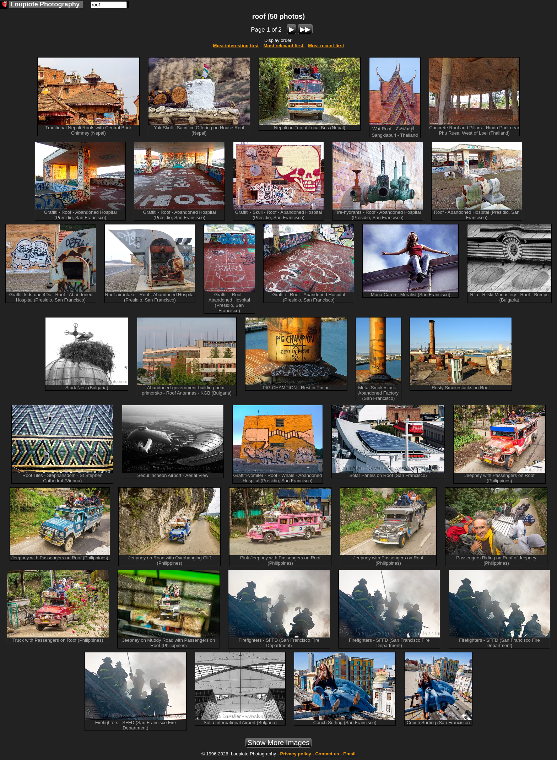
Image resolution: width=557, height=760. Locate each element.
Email (349, 753)
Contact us (327, 753)
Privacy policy (295, 753)
